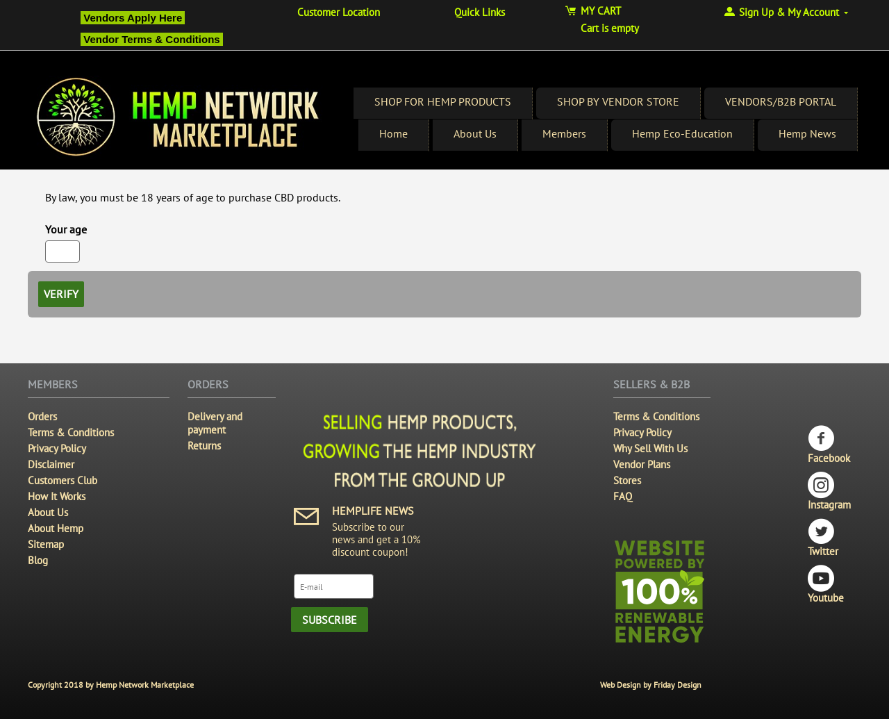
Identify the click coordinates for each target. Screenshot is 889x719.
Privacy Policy (57, 448)
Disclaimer (51, 464)
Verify (61, 294)
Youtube (826, 584)
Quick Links (479, 12)
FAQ (622, 496)
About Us (475, 133)
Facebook (829, 445)
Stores (627, 480)
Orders (42, 416)
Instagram (829, 491)
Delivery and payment (215, 423)
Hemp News (807, 133)
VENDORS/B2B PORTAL (780, 101)
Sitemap (46, 544)
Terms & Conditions (71, 432)
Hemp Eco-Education (682, 133)
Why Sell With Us (650, 448)
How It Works (56, 496)
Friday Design (677, 684)
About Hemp (55, 528)
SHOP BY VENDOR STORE (618, 101)
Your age (66, 229)
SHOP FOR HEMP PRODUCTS (442, 101)
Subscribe (329, 620)
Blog (38, 560)
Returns (204, 445)
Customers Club (62, 480)
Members (564, 133)
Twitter (823, 538)
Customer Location (338, 12)
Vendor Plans (641, 464)
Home (393, 133)
